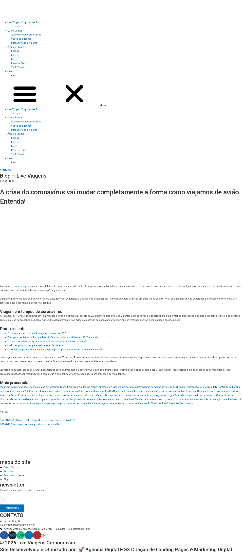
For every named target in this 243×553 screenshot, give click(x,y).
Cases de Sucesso (21, 38)
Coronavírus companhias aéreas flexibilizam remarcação (169, 386)
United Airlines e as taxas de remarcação (200, 399)
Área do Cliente (15, 47)
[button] (121, 94)
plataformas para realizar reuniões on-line (86, 395)
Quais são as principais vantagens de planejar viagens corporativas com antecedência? (54, 349)
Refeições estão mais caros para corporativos (36, 399)
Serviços (16, 26)
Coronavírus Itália (209, 386)
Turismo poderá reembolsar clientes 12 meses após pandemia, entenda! (46, 341)
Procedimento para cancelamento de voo (131, 395)
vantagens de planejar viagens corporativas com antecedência (66, 403)
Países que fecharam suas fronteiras (43, 395)
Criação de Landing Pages (170, 542)
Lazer (10, 71)
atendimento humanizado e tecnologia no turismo (27, 386)
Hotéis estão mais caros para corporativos (53, 391)
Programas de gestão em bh (169, 395)
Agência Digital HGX (115, 542)
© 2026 (9, 536)
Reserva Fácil (18, 63)
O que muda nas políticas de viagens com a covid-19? (36, 333)
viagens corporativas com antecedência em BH (125, 403)
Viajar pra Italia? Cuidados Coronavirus (172, 403)
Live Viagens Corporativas (49, 536)
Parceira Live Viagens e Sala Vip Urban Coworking (198, 391)
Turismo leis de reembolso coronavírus (156, 399)
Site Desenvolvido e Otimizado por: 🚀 (45, 542)
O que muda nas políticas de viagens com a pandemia (142, 391)
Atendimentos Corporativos (26, 34)
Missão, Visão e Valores (24, 42)
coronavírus (18, 286)
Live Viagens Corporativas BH (23, 22)
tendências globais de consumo (79, 399)
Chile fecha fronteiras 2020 (69, 386)
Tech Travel (17, 67)
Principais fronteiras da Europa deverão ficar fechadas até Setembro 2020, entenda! (53, 337)
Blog (13, 75)
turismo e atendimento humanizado (115, 399)
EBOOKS (15, 51)
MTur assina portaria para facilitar (95, 391)
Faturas (15, 55)
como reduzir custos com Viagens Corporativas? (111, 386)
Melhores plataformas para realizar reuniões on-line (35, 345)
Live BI (14, 59)
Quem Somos (14, 30)
